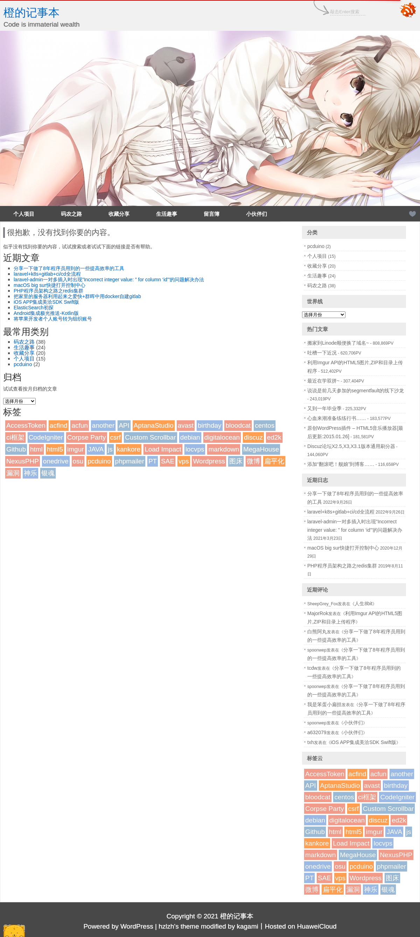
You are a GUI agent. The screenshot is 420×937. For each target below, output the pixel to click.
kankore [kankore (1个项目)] (129, 449)
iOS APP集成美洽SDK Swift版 (46, 302)
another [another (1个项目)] (103, 425)
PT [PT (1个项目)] (152, 461)
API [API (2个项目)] (124, 425)
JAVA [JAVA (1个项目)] (96, 449)
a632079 (317, 732)
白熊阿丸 (317, 631)
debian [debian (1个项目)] (190, 437)
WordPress (136, 926)
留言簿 (211, 214)
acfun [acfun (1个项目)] (79, 425)
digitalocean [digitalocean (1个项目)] (222, 437)
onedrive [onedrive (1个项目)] (56, 461)
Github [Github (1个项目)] (16, 449)
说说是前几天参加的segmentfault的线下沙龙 (355, 390)
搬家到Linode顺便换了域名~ (338, 343)
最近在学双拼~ (323, 381)
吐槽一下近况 (322, 353)
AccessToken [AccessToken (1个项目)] (26, 425)
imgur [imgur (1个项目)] (75, 449)
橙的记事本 (31, 12)
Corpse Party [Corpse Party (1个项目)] (86, 437)
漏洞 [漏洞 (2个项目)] (13, 473)
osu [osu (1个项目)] (78, 461)
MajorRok (317, 613)
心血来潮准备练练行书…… (336, 418)
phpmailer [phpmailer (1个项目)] (129, 461)
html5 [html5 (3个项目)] (55, 449)
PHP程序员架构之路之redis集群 (48, 291)
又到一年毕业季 (324, 408)
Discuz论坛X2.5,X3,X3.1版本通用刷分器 (351, 446)
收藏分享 (119, 214)
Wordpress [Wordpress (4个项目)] (209, 461)
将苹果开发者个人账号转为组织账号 (53, 319)
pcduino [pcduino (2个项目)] (99, 461)
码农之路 (71, 214)
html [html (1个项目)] (36, 449)
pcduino (23, 364)
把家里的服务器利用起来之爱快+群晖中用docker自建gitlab (77, 296)
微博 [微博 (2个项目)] (253, 461)
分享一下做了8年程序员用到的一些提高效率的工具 (69, 268)
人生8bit (363, 603)
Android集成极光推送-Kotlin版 (46, 313)
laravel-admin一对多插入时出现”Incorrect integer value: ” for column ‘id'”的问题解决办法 (109, 279)
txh (310, 742)
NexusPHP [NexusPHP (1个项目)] (22, 461)
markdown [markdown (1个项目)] (223, 449)
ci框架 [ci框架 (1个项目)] (15, 437)
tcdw (312, 668)
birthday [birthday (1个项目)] (210, 425)
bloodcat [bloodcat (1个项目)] (238, 425)
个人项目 (23, 214)
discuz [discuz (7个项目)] (253, 437)
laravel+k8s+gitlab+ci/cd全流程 (47, 274)
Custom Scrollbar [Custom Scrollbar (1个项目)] (150, 437)
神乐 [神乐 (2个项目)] (30, 473)
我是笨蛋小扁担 (324, 704)
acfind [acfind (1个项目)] (59, 425)
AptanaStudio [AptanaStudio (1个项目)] (154, 425)
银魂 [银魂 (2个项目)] (48, 473)
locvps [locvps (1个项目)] (195, 449)
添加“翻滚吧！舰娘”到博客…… (340, 464)
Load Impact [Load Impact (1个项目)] (163, 449)
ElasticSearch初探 (34, 307)
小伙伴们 (256, 214)
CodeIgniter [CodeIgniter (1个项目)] (46, 437)
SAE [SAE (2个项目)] (167, 461)
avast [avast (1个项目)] (186, 425)
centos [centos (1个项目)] (264, 425)
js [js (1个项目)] (110, 449)
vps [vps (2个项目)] (183, 461)
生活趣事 (166, 214)
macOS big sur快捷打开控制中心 (49, 285)
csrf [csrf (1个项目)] (115, 437)
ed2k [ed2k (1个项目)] (274, 437)
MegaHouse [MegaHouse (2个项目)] (261, 449)
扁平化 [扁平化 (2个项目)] (274, 461)
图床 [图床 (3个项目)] (236, 461)
